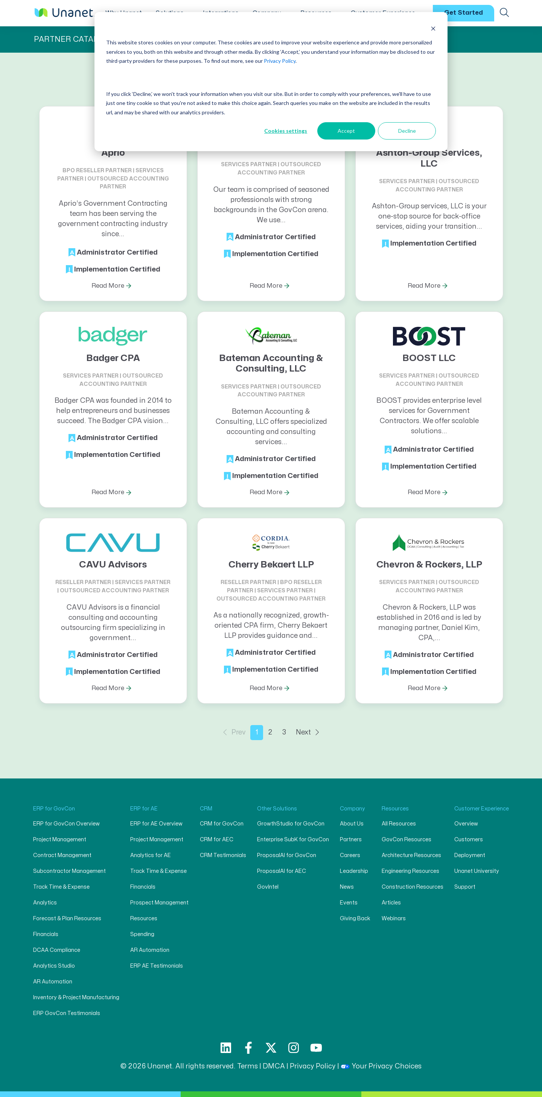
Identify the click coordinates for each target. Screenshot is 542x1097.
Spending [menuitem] (142, 934)
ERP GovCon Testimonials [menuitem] (66, 1013)
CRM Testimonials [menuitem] (223, 855)
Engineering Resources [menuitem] (410, 871)
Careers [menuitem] (350, 855)
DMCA (274, 1066)
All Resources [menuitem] (399, 823)
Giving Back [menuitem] (355, 918)
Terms (247, 1066)
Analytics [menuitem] (45, 902)
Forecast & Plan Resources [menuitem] (67, 918)
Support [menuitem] (464, 887)
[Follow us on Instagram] (294, 1048)
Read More (107, 286)
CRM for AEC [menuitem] (216, 839)
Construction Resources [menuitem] (412, 887)
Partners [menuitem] (351, 839)
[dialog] (271, 81)
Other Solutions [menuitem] (277, 808)
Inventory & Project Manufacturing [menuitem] (76, 997)
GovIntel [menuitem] (268, 887)
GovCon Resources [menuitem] (406, 839)
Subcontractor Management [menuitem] (69, 871)
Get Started (463, 13)
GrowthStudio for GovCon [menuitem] (290, 823)
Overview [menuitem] (466, 823)
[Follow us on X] (271, 1048)
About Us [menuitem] (352, 823)
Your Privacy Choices (381, 1066)
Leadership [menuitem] (354, 871)
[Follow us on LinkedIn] (226, 1048)
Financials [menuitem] (45, 934)
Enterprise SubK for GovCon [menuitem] (293, 839)
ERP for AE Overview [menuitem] (156, 823)
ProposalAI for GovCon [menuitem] (286, 855)
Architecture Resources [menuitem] (411, 855)
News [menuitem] (347, 887)
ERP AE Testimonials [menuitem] (156, 965)
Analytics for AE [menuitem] (150, 855)
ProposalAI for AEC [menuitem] (281, 871)
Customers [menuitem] (468, 839)
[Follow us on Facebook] (248, 1048)
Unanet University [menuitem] (476, 871)
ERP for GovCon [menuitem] (54, 808)
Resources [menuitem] (143, 918)
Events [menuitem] (349, 902)
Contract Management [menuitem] (62, 855)
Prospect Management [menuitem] (159, 902)
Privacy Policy (279, 61)
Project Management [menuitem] (59, 839)
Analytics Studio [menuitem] (54, 965)
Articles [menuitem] (391, 902)
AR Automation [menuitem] (52, 981)
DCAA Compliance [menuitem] (56, 950)
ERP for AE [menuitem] (144, 808)
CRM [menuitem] (206, 808)
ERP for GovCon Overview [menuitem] (66, 823)
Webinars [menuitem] (394, 918)
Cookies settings (285, 130)
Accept (346, 130)
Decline (407, 130)
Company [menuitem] (352, 808)
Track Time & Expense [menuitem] (61, 887)
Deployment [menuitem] (469, 855)
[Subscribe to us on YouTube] (316, 1048)
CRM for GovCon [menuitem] (222, 823)
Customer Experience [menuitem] (481, 808)
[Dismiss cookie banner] (433, 28)
